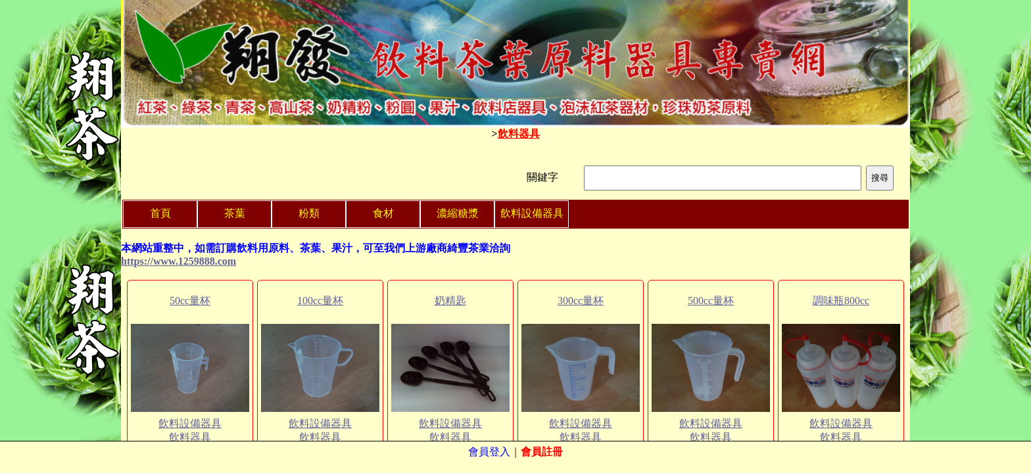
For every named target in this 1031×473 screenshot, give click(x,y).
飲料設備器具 (190, 423)
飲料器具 (519, 133)
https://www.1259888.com (178, 261)
